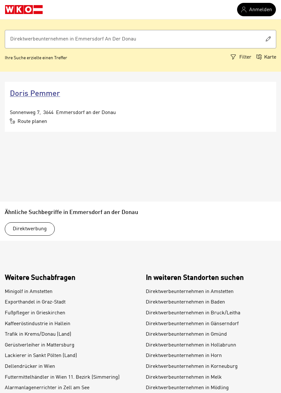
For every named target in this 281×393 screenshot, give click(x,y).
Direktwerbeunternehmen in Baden (185, 302)
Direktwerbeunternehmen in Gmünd (186, 334)
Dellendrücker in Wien (30, 366)
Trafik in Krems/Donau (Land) (38, 334)
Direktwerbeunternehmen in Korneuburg (192, 366)
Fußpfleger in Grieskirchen (35, 313)
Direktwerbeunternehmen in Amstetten (190, 291)
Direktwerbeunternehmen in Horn (184, 355)
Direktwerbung (30, 229)
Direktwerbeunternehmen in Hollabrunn (191, 345)
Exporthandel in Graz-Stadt (35, 302)
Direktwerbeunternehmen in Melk (184, 377)
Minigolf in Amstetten (29, 291)
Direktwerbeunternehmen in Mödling (187, 387)
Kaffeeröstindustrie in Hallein (37, 323)
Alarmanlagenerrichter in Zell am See (47, 387)
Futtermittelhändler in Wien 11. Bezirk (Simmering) (62, 377)
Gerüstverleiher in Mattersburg (39, 345)
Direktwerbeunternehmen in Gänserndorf (192, 323)
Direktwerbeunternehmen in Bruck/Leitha (193, 313)
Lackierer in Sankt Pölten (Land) (41, 355)
